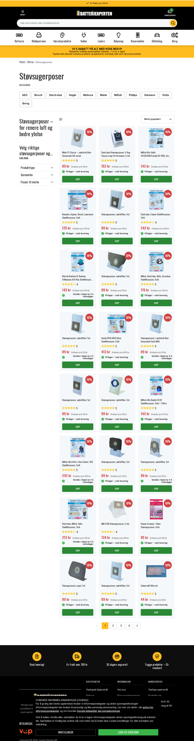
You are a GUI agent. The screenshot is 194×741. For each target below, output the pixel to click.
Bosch (38, 95)
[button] (37, 167)
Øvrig (30, 62)
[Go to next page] (137, 625)
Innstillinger (65, 732)
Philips (133, 95)
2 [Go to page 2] (113, 625)
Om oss (121, 689)
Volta (165, 95)
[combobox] (97, 23)
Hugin (72, 95)
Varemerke (27, 174)
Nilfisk (118, 95)
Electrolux (55, 95)
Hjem (22, 62)
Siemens (149, 95)
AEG (24, 95)
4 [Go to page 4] (129, 625)
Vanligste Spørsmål (97, 689)
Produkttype (28, 167)
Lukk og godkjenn (128, 732)
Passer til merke (30, 181)
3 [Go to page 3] (121, 625)
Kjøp (78, 179)
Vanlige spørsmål (158, 689)
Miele (103, 95)
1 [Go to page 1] (105, 625)
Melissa (88, 95)
